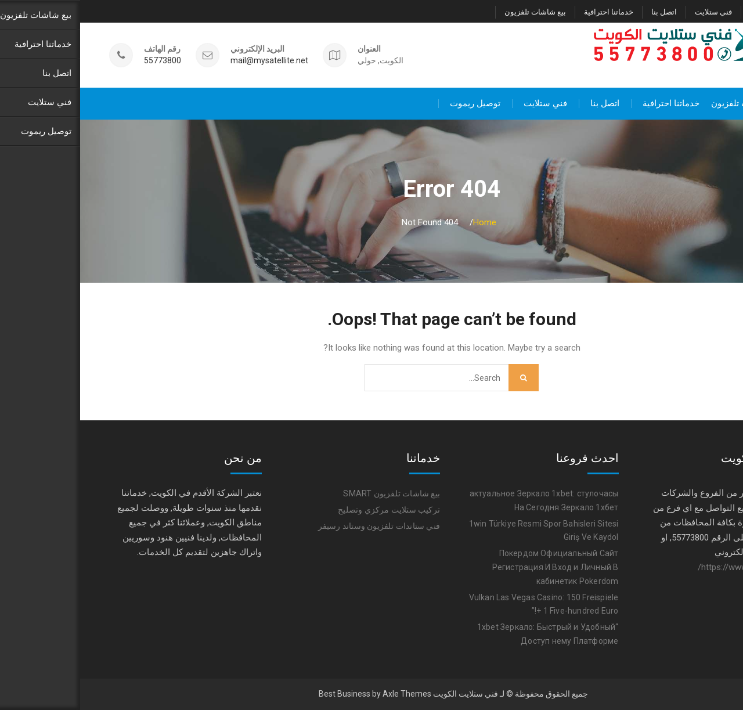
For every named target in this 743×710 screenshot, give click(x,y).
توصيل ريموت (692, 12)
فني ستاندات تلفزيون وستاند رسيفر (299, 526)
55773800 (82, 60)
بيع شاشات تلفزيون (455, 12)
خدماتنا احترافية (528, 12)
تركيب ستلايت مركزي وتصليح (309, 509)
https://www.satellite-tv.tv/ (667, 566)
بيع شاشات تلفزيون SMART (311, 493)
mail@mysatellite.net (189, 60)
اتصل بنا (584, 12)
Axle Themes (326, 693)
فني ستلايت (633, 12)
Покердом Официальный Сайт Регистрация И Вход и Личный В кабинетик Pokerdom (475, 567)
